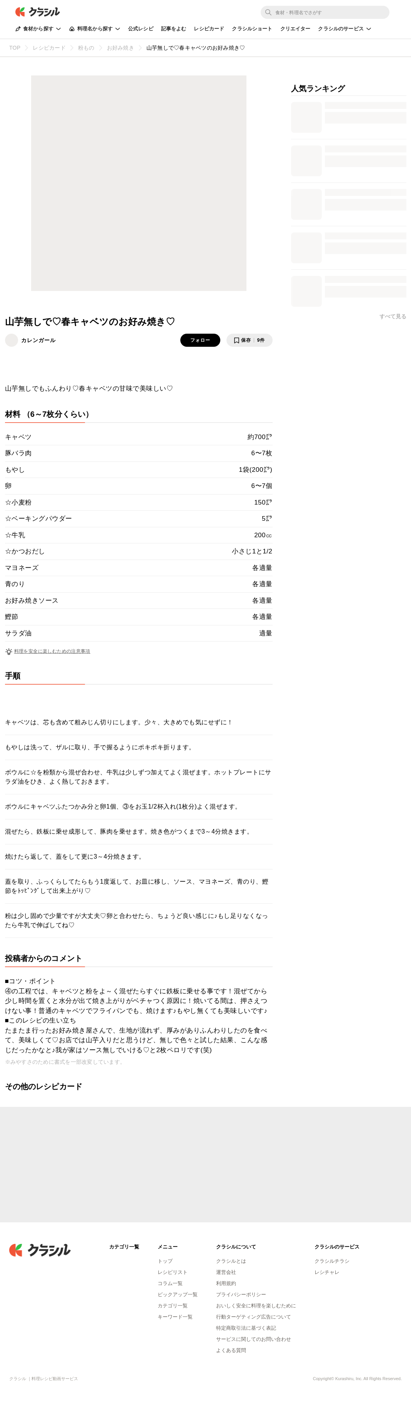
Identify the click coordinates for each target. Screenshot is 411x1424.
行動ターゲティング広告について (253, 1317)
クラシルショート (252, 29)
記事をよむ (173, 29)
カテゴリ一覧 (173, 1306)
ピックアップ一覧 (178, 1294)
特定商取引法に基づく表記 (246, 1328)
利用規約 (226, 1283)
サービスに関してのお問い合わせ (253, 1339)
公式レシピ (140, 29)
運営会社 (226, 1272)
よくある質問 (231, 1350)
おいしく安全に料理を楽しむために (256, 1306)
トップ (165, 1261)
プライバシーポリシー (241, 1294)
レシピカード (209, 29)
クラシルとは (231, 1261)
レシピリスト (173, 1272)
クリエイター (295, 29)
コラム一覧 (170, 1283)
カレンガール (38, 340)
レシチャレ (326, 1272)
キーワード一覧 (175, 1317)
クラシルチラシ (331, 1261)
